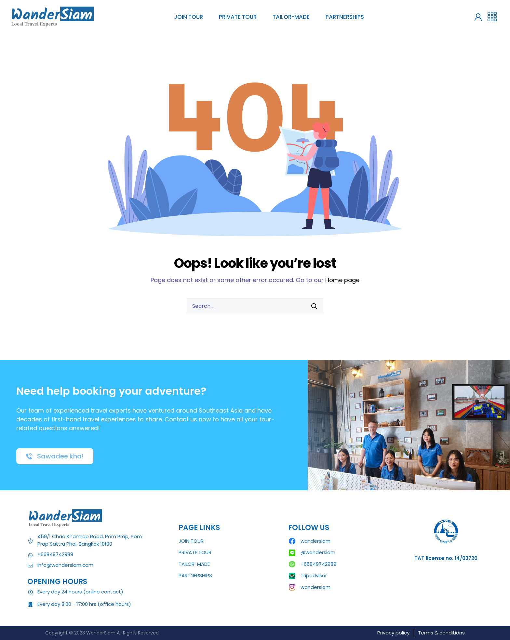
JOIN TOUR (188, 17)
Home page (342, 280)
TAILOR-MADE (291, 17)
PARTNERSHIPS (345, 17)
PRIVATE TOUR (238, 17)
